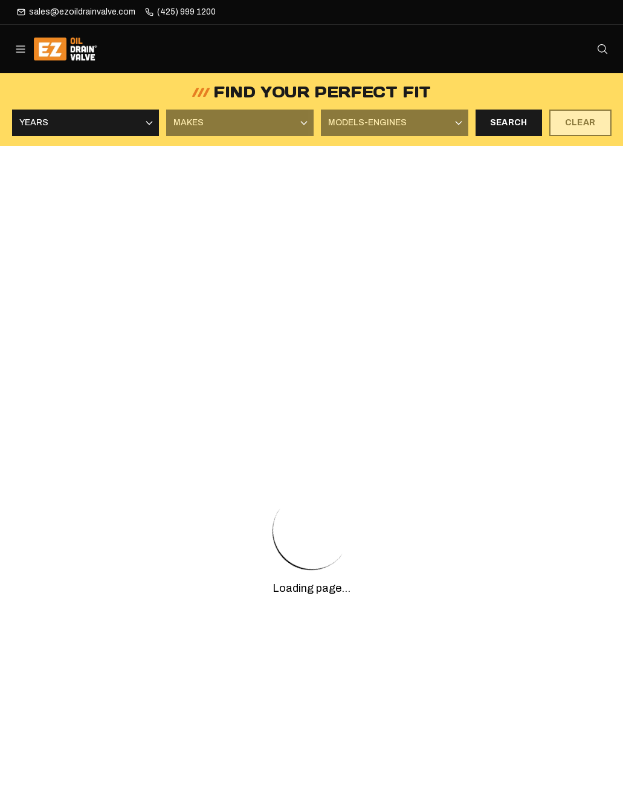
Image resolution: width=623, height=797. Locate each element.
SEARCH (509, 122)
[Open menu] (21, 49)
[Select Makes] (240, 123)
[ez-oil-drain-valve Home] (74, 49)
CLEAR (580, 122)
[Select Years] (86, 123)
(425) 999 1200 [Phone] (186, 11)
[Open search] (602, 49)
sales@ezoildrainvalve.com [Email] (82, 11)
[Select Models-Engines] (394, 123)
